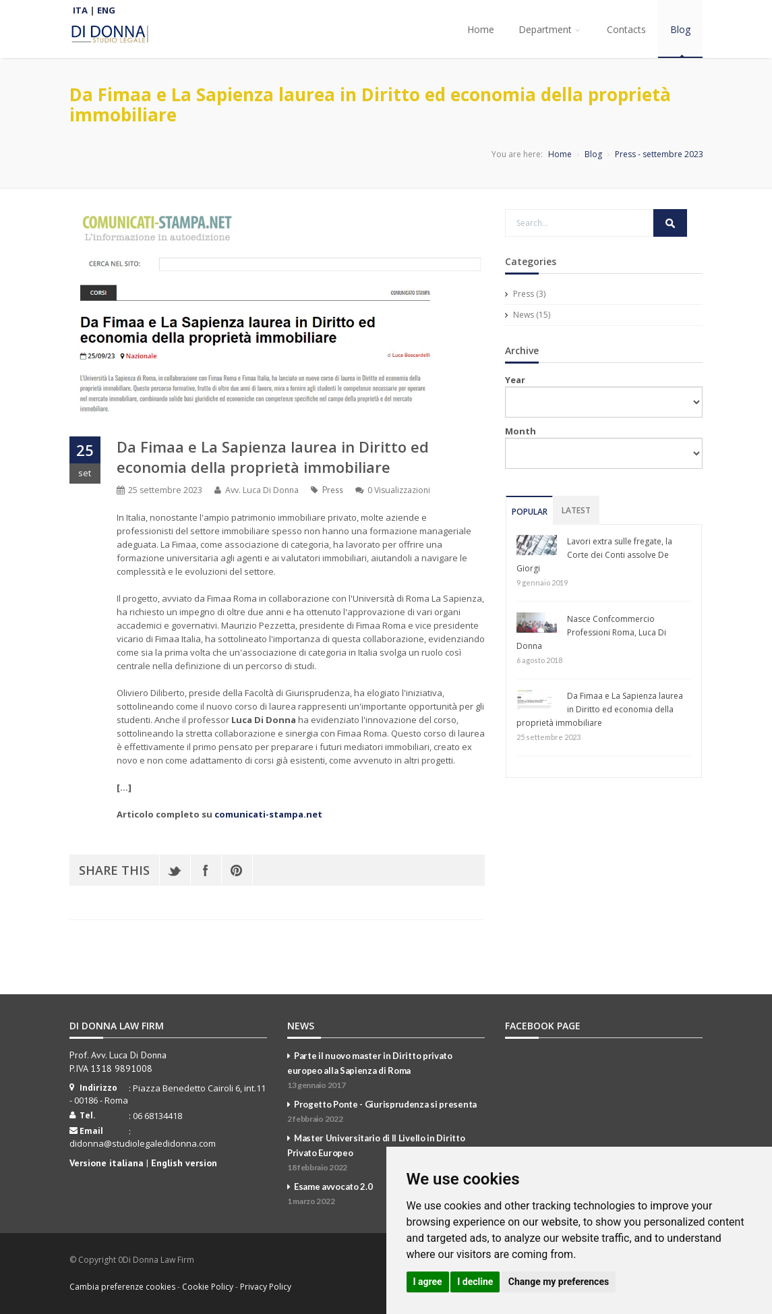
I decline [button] (475, 1281)
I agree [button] (427, 1281)
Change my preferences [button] (558, 1281)
